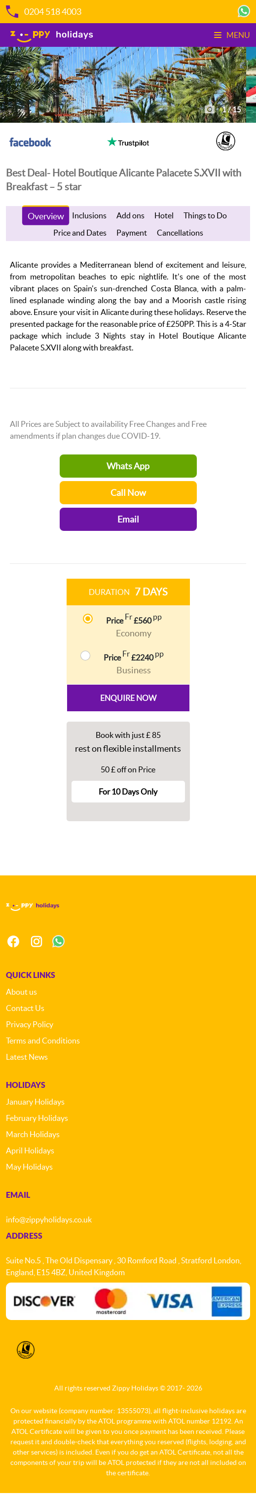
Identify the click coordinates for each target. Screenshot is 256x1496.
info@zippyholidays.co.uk (49, 1222)
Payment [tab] (131, 236)
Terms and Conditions (43, 1043)
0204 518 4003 (43, 11)
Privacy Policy (29, 1027)
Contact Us (25, 1011)
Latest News (27, 1059)
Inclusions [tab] (89, 218)
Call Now (128, 496)
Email (128, 523)
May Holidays (29, 1169)
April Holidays (30, 1153)
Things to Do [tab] (205, 218)
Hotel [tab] (164, 218)
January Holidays (35, 1104)
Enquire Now (128, 701)
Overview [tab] (46, 219)
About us (21, 994)
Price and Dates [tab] (80, 236)
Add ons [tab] (130, 218)
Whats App (128, 469)
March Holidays (33, 1137)
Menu (232, 35)
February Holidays (37, 1120)
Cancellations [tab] (180, 236)
